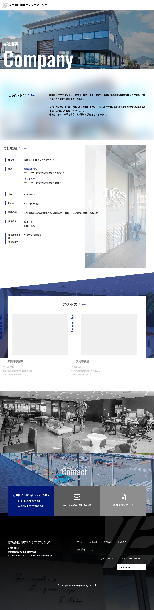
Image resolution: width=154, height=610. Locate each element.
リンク (94, 549)
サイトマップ (107, 558)
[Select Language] (131, 567)
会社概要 (93, 541)
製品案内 (122, 541)
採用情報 (81, 549)
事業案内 (108, 541)
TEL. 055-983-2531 (29, 501)
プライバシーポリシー (129, 558)
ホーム (80, 541)
